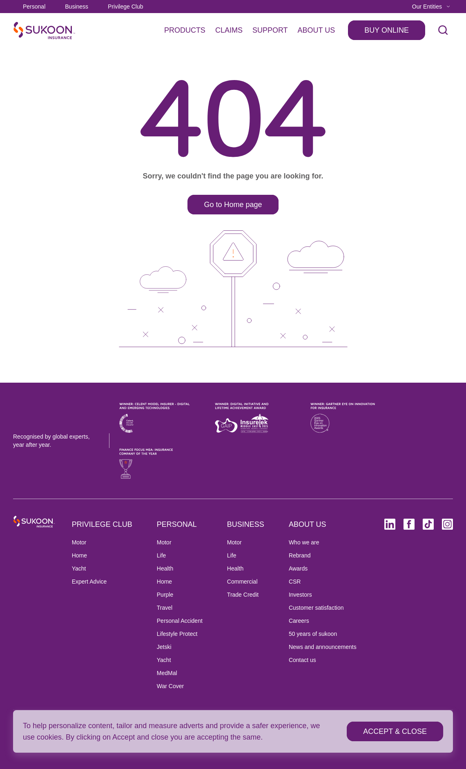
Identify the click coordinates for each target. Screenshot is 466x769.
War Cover (170, 686)
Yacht (79, 568)
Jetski (164, 647)
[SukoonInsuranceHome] (44, 30)
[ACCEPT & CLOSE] (395, 731)
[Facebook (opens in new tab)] (409, 524)
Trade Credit (243, 594)
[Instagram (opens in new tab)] (447, 524)
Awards (298, 568)
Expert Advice (89, 581)
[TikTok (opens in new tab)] (428, 524)
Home (79, 555)
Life (161, 555)
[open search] (443, 30)
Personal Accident (180, 620)
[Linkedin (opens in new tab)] (389, 524)
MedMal (167, 673)
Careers (299, 620)
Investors (300, 594)
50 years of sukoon (313, 634)
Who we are (304, 542)
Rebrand (300, 555)
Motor (79, 542)
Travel (164, 607)
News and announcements (323, 647)
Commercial (242, 581)
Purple (165, 594)
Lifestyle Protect (177, 634)
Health (165, 568)
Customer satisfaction (316, 607)
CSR (295, 581)
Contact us (302, 660)
